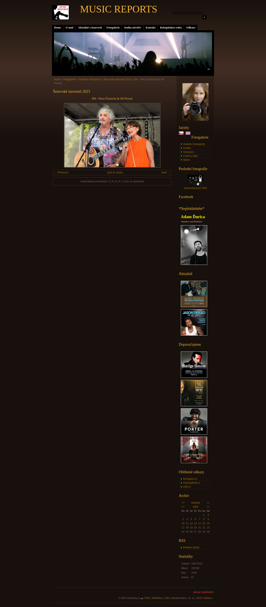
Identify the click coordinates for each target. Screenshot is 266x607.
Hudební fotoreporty (194, 144)
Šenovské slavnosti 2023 (117, 79)
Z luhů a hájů (190, 155)
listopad (195, 502)
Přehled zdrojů (191, 547)
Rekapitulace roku (171, 27)
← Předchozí (61, 172)
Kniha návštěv (132, 27)
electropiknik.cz (191, 482)
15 (203, 523)
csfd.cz (187, 486)
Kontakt (150, 27)
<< (183, 502)
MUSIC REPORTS (118, 9)
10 (183, 523)
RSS (147, 598)
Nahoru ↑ (209, 598)
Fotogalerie (113, 27)
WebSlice (157, 598)
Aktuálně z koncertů (90, 27)
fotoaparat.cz (190, 478)
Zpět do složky (115, 172)
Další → (165, 172)
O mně (70, 27)
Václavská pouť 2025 (195, 188)
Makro (186, 159)
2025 (195, 506)
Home (57, 27)
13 (195, 523)
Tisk (167, 598)
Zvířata (187, 148)
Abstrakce (188, 152)
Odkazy (190, 27)
